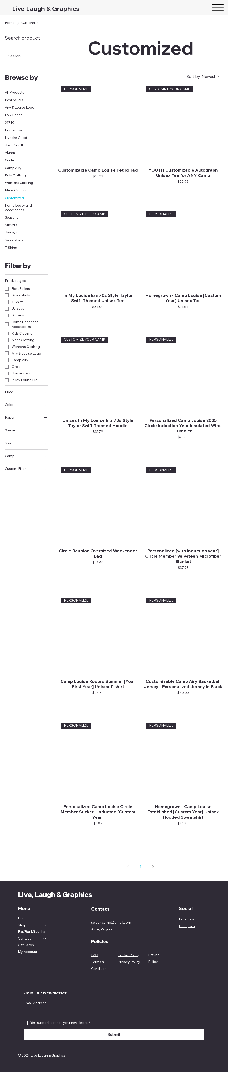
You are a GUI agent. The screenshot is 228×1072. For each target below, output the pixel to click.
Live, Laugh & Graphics (55, 894)
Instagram (187, 926)
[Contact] (45, 938)
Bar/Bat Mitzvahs (31, 931)
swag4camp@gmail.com (111, 922)
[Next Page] (153, 866)
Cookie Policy (128, 955)
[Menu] (218, 7)
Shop (22, 925)
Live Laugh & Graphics (46, 8)
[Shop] (45, 925)
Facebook (187, 919)
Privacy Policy (129, 962)
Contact (24, 938)
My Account (27, 951)
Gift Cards (26, 945)
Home (23, 918)
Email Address (36, 1003)
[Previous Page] (128, 866)
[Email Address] (112, 1011)
